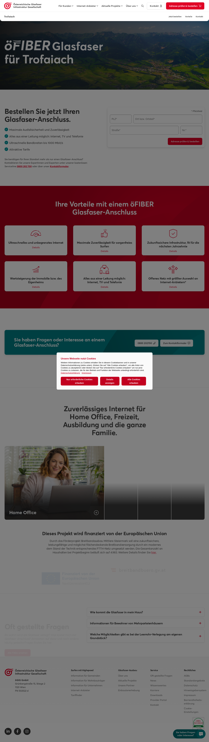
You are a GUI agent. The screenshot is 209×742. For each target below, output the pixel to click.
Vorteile (188, 16)
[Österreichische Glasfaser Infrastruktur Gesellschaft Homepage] (22, 6)
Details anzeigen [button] (109, 381)
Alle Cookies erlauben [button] (133, 381)
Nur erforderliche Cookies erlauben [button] (79, 381)
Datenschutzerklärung (70, 373)
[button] (65, 6)
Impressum (86, 373)
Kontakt (199, 16)
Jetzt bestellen (175, 16)
